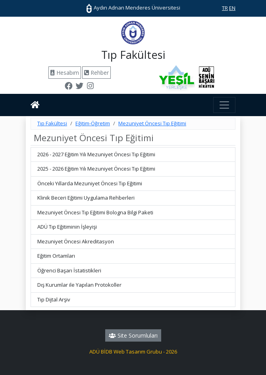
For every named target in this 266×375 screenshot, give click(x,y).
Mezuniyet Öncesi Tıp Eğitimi (152, 123)
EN (232, 8)
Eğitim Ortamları (56, 255)
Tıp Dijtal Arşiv (53, 299)
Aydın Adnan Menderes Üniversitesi (133, 7)
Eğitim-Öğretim (92, 123)
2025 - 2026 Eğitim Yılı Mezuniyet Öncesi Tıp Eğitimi (96, 168)
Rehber (96, 72)
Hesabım (64, 72)
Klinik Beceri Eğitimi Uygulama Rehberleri (86, 197)
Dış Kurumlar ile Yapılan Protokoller (79, 284)
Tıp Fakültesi (52, 123)
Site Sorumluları (133, 335)
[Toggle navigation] (224, 105)
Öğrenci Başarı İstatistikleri (69, 270)
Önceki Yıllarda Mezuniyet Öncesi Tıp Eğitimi (89, 183)
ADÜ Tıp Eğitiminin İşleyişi (67, 226)
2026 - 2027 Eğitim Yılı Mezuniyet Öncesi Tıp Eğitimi (96, 154)
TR (225, 8)
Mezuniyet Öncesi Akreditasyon (75, 241)
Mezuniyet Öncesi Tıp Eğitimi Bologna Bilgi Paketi (95, 212)
